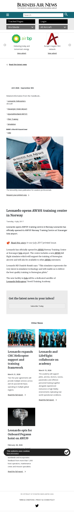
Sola (20, 253)
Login (43, 21)
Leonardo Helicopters (16, 101)
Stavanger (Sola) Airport (17, 109)
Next (69, 45)
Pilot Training (12, 119)
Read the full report (17, 395)
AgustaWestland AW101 (17, 114)
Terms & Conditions (26, 500)
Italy (9, 132)
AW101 (40, 250)
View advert (21, 53)
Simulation (11, 124)
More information (13, 453)
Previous (4, 45)
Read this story (18, 242)
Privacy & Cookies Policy (45, 500)
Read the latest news (17, 64)
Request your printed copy (17, 195)
